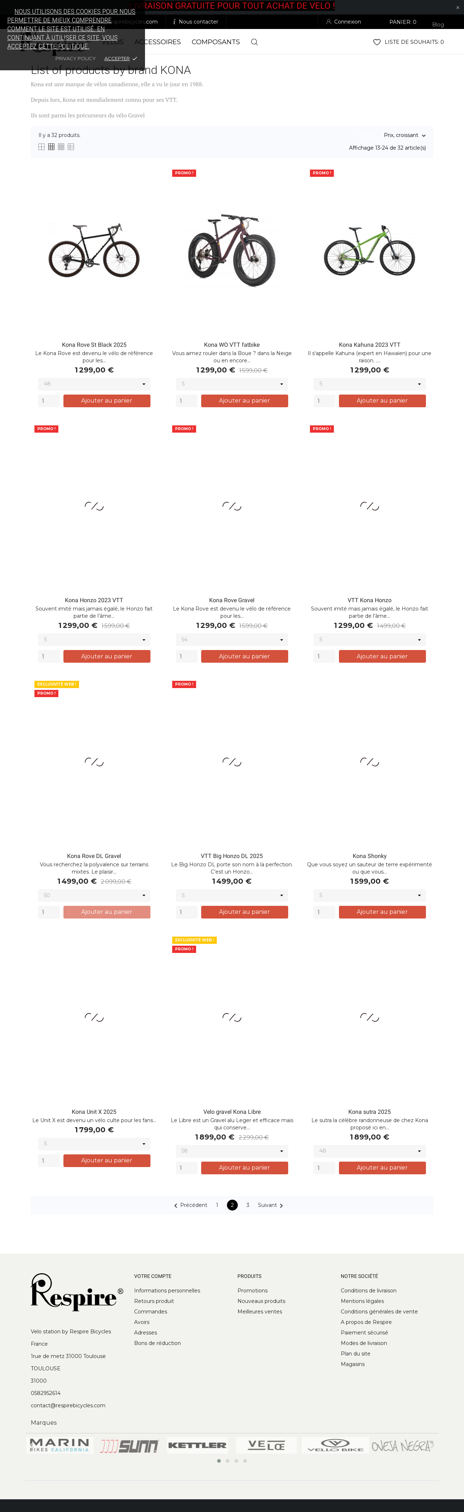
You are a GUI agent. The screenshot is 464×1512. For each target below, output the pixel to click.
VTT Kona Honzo (370, 600)
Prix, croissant (401, 135)
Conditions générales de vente (379, 1311)
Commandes (150, 1311)
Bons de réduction (157, 1343)
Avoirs (141, 1322)
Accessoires (157, 42)
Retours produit (154, 1301)
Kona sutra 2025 (369, 1111)
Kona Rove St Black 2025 (94, 344)
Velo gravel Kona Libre (232, 1111)
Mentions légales (362, 1301)
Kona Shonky (370, 856)
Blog (438, 24)
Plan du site (355, 1353)
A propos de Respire (366, 1322)
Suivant (272, 1205)
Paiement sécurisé (364, 1332)
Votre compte (152, 1276)
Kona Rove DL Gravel (94, 856)
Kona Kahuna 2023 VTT (370, 344)
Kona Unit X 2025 (94, 1111)
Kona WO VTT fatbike (232, 344)
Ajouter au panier (106, 400)
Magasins (353, 1364)
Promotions (252, 1290)
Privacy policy (75, 58)
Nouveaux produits (261, 1301)
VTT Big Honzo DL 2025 (232, 856)
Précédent (189, 1205)
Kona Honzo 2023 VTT (94, 600)
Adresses (145, 1332)
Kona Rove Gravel (231, 600)
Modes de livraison (364, 1343)
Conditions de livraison (369, 1290)
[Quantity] (49, 401)
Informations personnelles (167, 1290)
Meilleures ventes (259, 1311)
